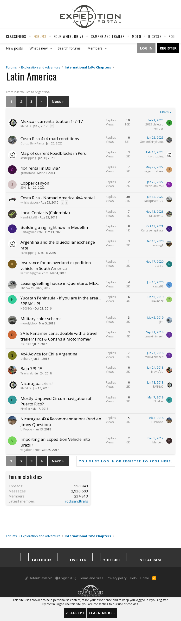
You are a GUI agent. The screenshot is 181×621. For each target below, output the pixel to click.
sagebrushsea (153, 171)
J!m (161, 322)
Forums (39, 36)
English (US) (65, 578)
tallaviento (156, 216)
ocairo (159, 266)
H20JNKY (26, 308)
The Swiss (26, 288)
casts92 (158, 286)
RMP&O (25, 126)
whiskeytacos (29, 202)
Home (144, 578)
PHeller (25, 409)
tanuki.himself (154, 336)
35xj (23, 188)
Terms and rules (91, 578)
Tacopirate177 (153, 201)
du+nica (25, 344)
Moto (136, 36)
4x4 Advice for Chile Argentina (49, 354)
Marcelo (157, 442)
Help (133, 578)
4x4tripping (28, 158)
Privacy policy (117, 578)
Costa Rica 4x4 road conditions (49, 138)
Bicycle (154, 36)
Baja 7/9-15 (31, 368)
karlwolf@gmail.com (34, 273)
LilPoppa (26, 429)
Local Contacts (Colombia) (45, 212)
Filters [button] (164, 112)
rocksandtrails (76, 501)
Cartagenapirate (31, 232)
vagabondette (30, 450)
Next (56, 101)
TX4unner (156, 301)
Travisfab (26, 373)
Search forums (69, 48)
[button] (51, 48)
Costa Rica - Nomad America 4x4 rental (57, 197)
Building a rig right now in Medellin (54, 227)
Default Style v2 (38, 578)
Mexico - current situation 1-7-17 (51, 121)
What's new (39, 48)
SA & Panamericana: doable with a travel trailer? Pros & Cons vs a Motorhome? (58, 336)
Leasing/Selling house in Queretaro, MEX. (59, 283)
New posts (14, 48)
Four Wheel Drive (69, 36)
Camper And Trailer (108, 36)
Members (94, 48)
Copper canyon (34, 183)
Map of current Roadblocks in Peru (53, 153)
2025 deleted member (154, 126)
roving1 (158, 245)
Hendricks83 (29, 217)
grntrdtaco (27, 173)
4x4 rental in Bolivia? (40, 168)
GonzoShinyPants (32, 143)
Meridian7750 (154, 186)
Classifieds (16, 36)
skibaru (25, 359)
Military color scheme (41, 318)
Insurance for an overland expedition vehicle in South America (55, 265)
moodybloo (28, 323)
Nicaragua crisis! (36, 383)
